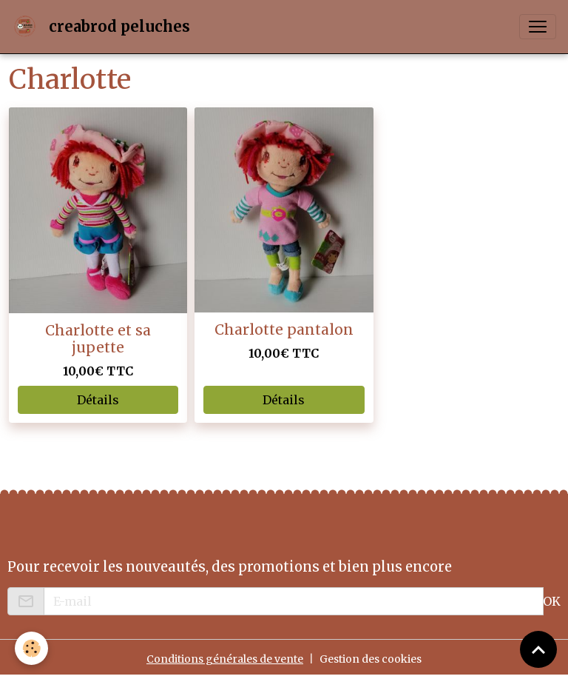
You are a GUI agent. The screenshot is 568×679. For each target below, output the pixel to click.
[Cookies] (31, 648)
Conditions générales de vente (224, 659)
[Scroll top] (538, 649)
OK (552, 601)
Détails (98, 399)
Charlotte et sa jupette (98, 338)
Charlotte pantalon (284, 329)
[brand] (104, 26)
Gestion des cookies (371, 659)
